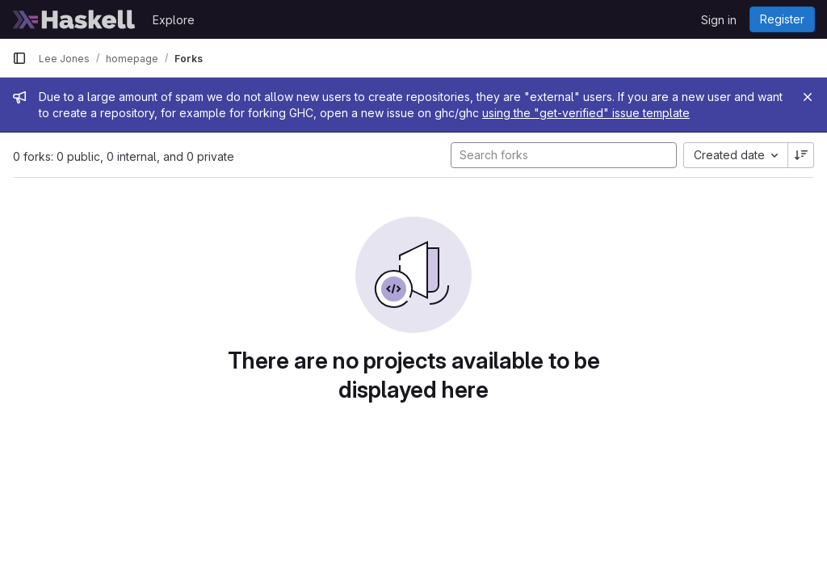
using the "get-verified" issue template (586, 113)
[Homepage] (74, 19)
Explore (174, 20)
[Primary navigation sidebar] (19, 58)
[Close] (807, 97)
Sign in (719, 20)
